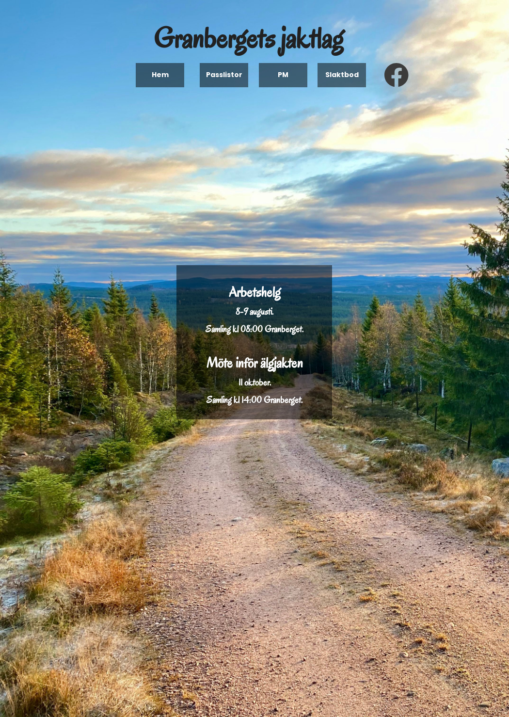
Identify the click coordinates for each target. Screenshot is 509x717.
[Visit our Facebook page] (396, 75)
